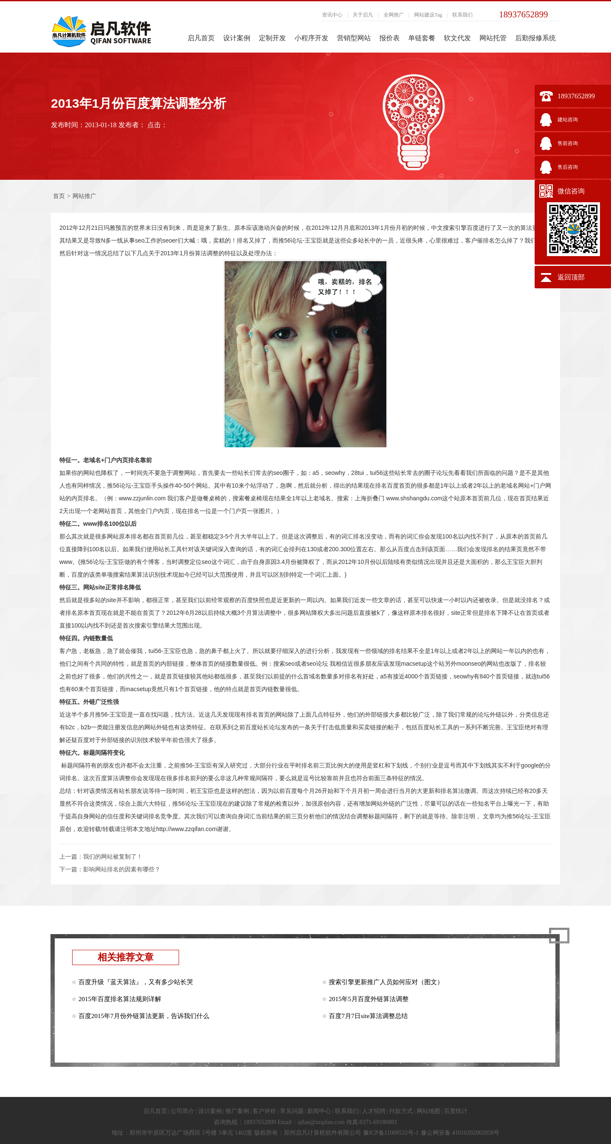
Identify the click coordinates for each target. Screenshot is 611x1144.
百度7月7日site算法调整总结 (368, 1016)
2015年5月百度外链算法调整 (369, 999)
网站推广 (84, 196)
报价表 (389, 38)
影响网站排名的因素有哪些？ (121, 869)
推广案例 (237, 1111)
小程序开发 (311, 38)
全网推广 (394, 15)
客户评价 (264, 1111)
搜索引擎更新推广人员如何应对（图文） (386, 982)
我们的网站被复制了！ (113, 857)
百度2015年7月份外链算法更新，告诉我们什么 (143, 1016)
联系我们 (462, 15)
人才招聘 (374, 1111)
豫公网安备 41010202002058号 (460, 1133)
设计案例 (236, 38)
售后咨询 (568, 167)
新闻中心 (319, 1111)
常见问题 (292, 1111)
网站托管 (493, 38)
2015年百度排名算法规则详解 (119, 999)
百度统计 (456, 1111)
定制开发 (272, 38)
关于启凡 (363, 15)
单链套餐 (421, 38)
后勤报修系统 (535, 38)
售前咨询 (568, 143)
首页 (59, 196)
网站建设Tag (428, 15)
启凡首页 (201, 38)
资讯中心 (332, 15)
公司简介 (182, 1111)
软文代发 (457, 38)
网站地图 (428, 1111)
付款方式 (401, 1111)
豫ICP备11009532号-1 (391, 1133)
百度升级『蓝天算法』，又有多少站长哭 (135, 982)
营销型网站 (354, 38)
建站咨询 (568, 120)
